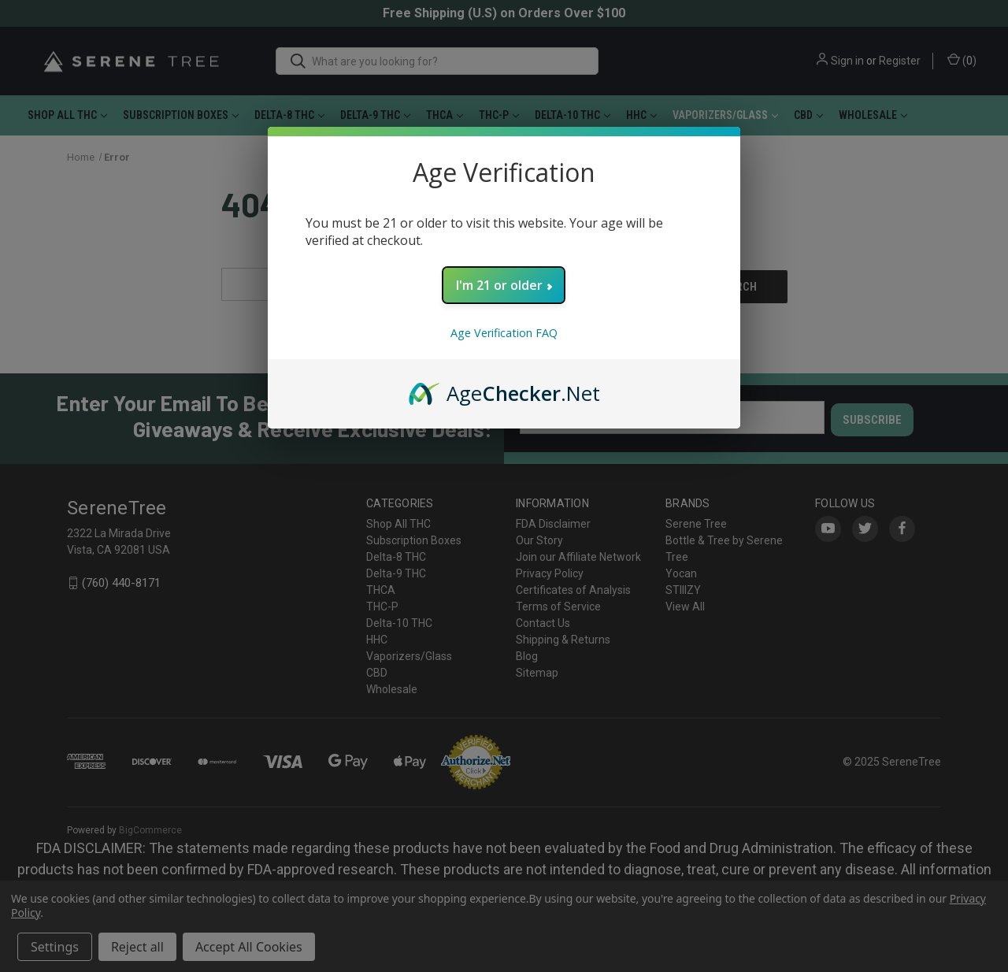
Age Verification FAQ (504, 332)
